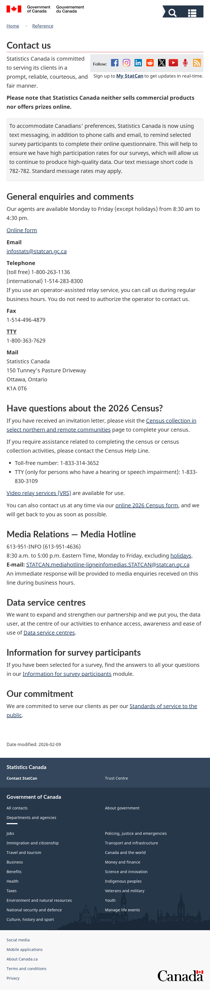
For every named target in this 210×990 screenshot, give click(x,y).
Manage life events (122, 909)
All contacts (17, 808)
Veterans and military (124, 890)
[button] (183, 12)
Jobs (10, 833)
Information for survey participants (67, 673)
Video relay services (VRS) (39, 493)
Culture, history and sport (30, 919)
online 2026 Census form (146, 505)
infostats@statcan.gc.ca (37, 251)
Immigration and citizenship (33, 842)
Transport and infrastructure (131, 842)
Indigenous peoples (123, 881)
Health (13, 881)
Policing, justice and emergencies (136, 833)
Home (13, 26)
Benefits (14, 871)
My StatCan (129, 75)
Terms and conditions (26, 968)
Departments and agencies (31, 817)
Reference (42, 26)
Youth (110, 900)
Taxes (12, 890)
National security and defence (34, 909)
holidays (180, 555)
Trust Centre (116, 778)
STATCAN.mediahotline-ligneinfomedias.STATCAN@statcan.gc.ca (107, 564)
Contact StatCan (22, 778)
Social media (18, 939)
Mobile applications (25, 949)
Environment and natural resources (39, 900)
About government (122, 808)
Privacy (13, 978)
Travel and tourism (24, 852)
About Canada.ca (22, 959)
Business (15, 862)
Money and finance (122, 862)
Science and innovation (126, 871)
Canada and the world (125, 852)
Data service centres (49, 632)
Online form (22, 230)
